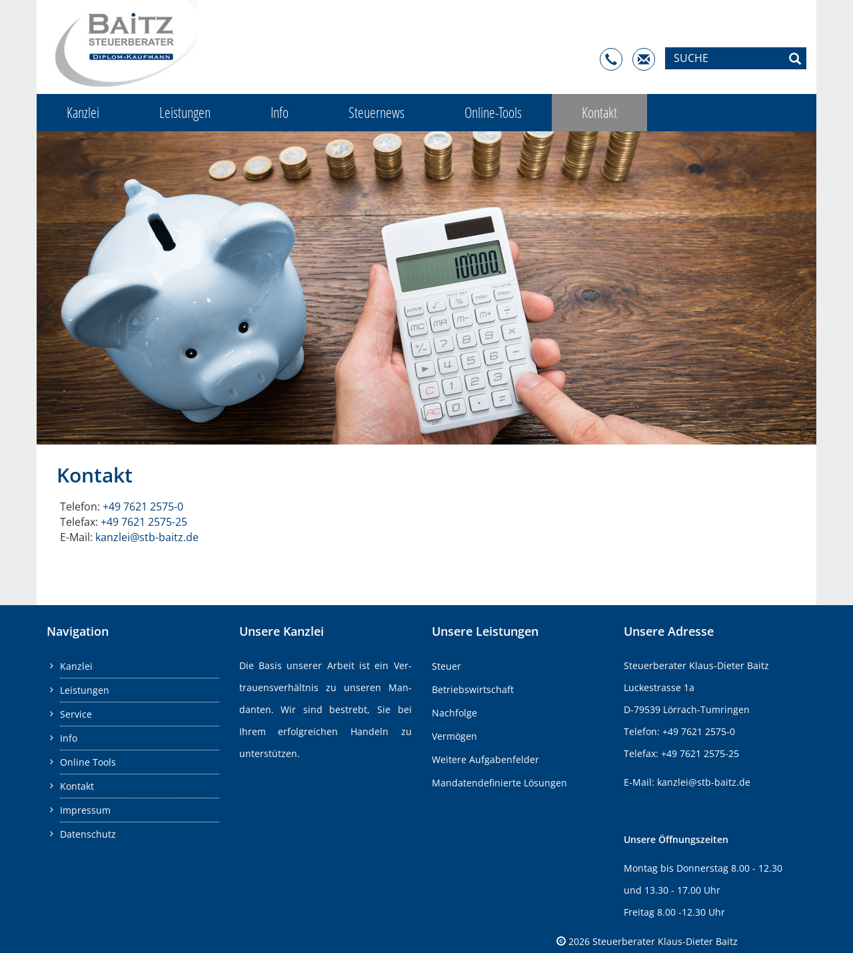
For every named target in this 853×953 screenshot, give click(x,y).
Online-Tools (493, 112)
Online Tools (88, 762)
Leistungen (185, 112)
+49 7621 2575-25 (144, 521)
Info (280, 112)
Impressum (85, 810)
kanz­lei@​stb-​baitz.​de (147, 537)
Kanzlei (83, 112)
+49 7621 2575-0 (143, 506)
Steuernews (377, 112)
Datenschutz (88, 834)
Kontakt (599, 112)
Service (76, 714)
